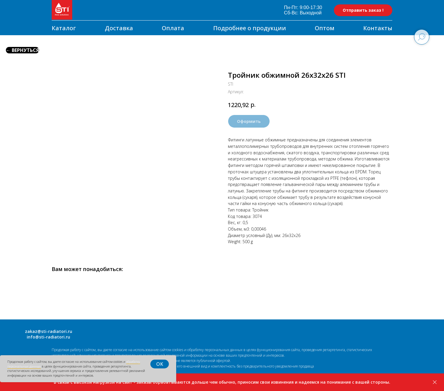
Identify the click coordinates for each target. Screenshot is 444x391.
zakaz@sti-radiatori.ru (48, 331)
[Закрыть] (434, 382)
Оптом (324, 28)
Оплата (173, 28)
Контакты (377, 28)
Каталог (64, 28)
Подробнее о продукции (249, 28)
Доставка (119, 28)
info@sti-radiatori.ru (48, 337)
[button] (363, 10)
